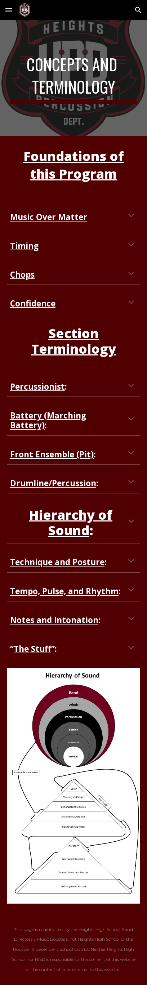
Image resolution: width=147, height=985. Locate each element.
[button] (8, 10)
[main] (73, 78)
